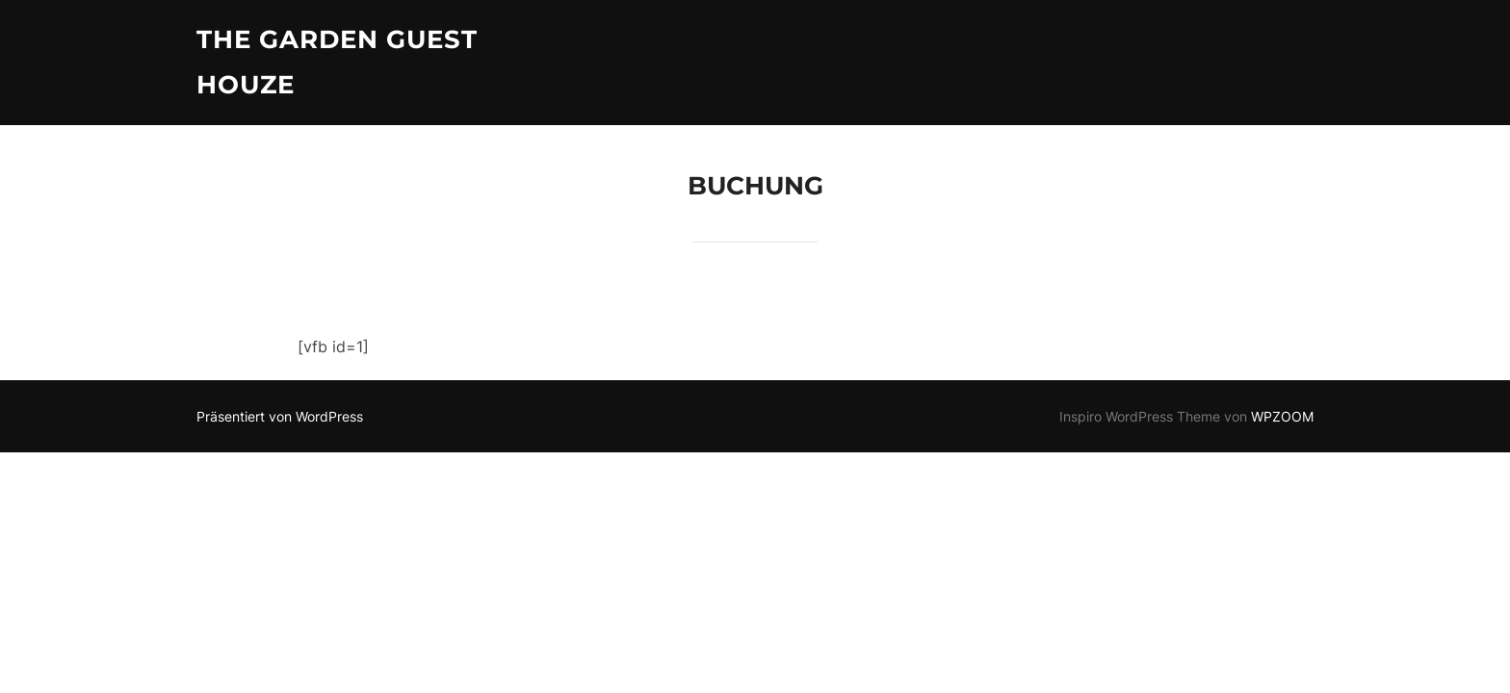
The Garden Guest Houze (337, 62)
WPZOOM (1282, 416)
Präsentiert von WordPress (279, 416)
